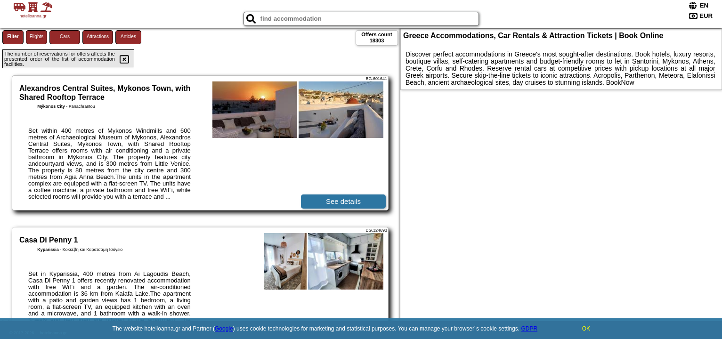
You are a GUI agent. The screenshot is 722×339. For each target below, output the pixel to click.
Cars (65, 36)
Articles (128, 36)
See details (343, 201)
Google (224, 328)
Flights (36, 36)
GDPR (529, 328)
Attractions (98, 36)
